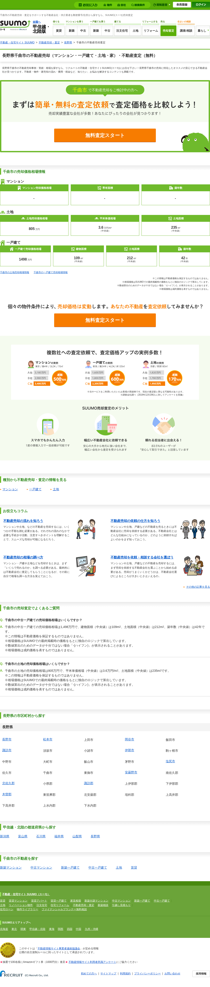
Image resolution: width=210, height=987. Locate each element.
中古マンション (41, 867)
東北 (14, 929)
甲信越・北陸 (37, 929)
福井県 (59, 836)
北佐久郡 (8, 783)
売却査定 (168, 30)
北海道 (4, 929)
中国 (78, 929)
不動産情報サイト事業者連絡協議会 (59, 948)
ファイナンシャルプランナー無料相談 (64, 909)
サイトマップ (108, 973)
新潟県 (4, 836)
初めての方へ (89, 973)
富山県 (22, 836)
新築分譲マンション (96, 900)
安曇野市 (131, 772)
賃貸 (59, 30)
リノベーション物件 (21, 905)
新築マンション (11, 867)
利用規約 (125, 973)
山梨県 (77, 836)
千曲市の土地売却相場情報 (14, 272)
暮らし (202, 30)
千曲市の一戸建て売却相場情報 (51, 272)
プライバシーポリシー (147, 973)
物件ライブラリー (27, 909)
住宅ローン (6, 909)
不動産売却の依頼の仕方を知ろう (135, 521)
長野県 (68, 42)
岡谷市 (129, 739)
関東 (23, 929)
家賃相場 (75, 900)
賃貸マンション (18, 900)
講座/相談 (186, 30)
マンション (10, 489)
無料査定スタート (105, 135)
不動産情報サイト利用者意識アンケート (92, 962)
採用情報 (201, 973)
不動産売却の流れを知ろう (23, 521)
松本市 (47, 739)
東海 (51, 929)
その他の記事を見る (198, 586)
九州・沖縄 (91, 929)
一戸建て (35, 489)
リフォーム (151, 30)
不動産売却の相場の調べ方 (23, 557)
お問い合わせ (172, 973)
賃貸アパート (39, 900)
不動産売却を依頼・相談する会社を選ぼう (142, 557)
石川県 (41, 836)
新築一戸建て (70, 867)
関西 (60, 929)
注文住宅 (122, 30)
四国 (69, 929)
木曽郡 (6, 794)
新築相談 (103, 905)
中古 (83, 30)
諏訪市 (6, 750)
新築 (71, 30)
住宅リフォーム (60, 905)
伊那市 (129, 750)
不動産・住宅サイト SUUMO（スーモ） (26, 894)
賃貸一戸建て (59, 900)
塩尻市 (170, 761)
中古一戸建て (97, 867)
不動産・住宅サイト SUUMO (17, 42)
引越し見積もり (121, 905)
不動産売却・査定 (49, 42)
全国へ (37, 21)
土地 (135, 30)
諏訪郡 (88, 783)
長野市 (6, 739)
